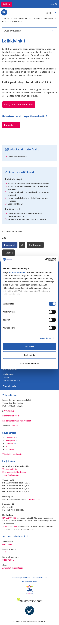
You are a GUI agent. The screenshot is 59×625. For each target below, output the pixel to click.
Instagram (10, 440)
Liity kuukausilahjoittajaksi (14, 472)
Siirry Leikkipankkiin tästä (18, 104)
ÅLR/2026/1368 (9, 526)
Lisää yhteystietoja (10, 415)
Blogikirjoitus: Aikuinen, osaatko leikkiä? (27, 219)
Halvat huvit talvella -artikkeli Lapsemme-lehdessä (28, 199)
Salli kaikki (29, 346)
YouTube (10, 449)
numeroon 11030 (33, 499)
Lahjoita (6, 4)
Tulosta (8, 252)
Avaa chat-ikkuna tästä (12, 568)
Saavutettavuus (40, 577)
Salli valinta (29, 355)
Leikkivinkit (18, 21)
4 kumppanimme (17, 272)
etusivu (6, 19)
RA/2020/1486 (9, 518)
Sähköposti (35, 244)
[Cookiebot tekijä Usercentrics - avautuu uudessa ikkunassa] (44, 259)
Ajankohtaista (9, 386)
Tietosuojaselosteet (21, 577)
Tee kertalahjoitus (10, 469)
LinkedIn (9, 443)
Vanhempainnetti (22, 19)
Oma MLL (15, 425)
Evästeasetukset (29, 581)
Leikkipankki (15, 203)
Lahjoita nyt (11, 124)
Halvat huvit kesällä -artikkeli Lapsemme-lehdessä (28, 187)
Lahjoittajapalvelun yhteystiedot (16, 420)
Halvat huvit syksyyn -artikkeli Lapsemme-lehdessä (28, 193)
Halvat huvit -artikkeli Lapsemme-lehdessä (28, 183)
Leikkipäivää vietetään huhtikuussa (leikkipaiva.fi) (25, 214)
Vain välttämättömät (29, 363)
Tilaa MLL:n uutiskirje (12, 454)
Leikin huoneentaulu (17, 156)
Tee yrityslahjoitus (10, 475)
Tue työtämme (10, 369)
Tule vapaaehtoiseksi (11, 380)
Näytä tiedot (45, 338)
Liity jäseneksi (8, 374)
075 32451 (9, 410)
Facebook (9, 244)
